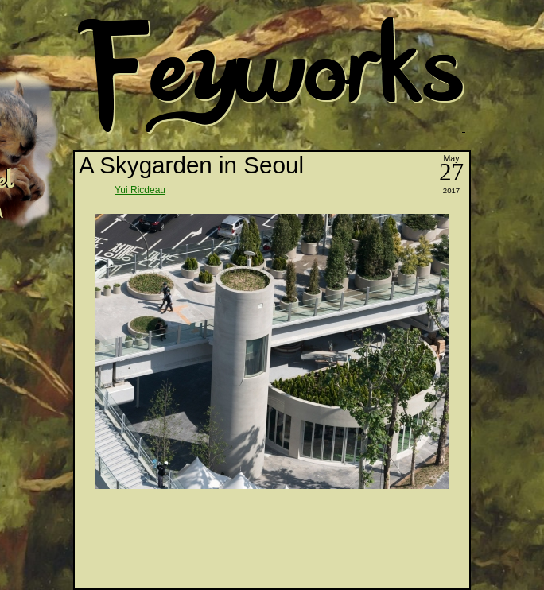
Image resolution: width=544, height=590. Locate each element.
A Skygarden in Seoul (191, 165)
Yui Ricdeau (140, 190)
